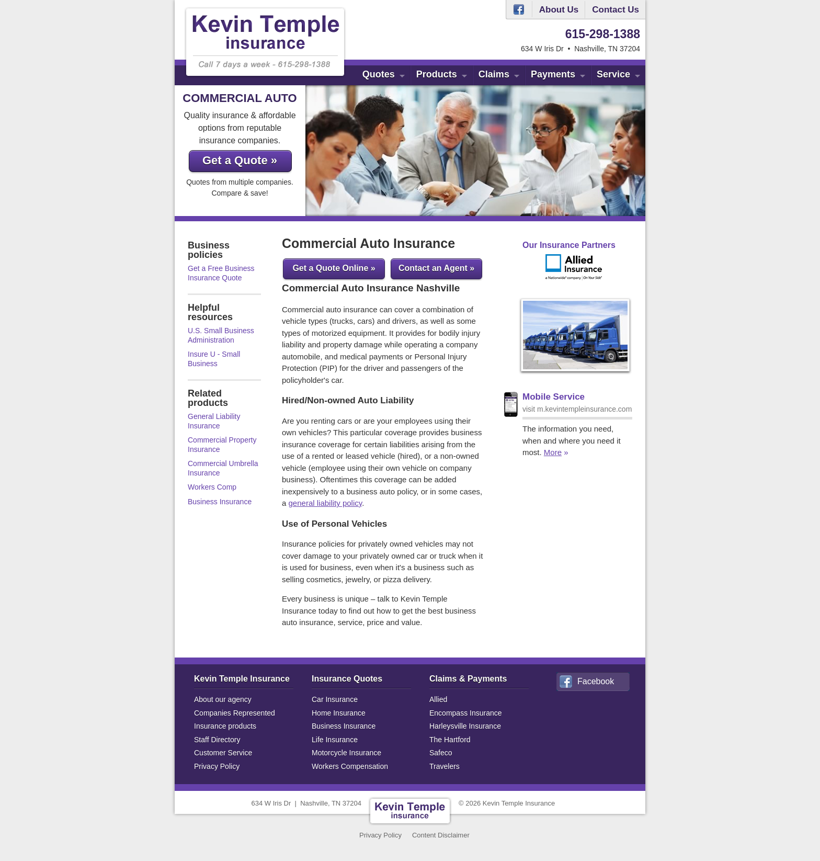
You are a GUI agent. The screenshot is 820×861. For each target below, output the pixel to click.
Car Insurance (335, 699)
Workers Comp (212, 487)
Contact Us (615, 10)
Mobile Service (553, 397)
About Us (559, 10)
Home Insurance (339, 713)
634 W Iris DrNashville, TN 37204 (307, 803)
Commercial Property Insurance (222, 445)
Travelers (444, 766)
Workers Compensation (350, 766)
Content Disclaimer (441, 835)
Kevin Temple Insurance (242, 678)
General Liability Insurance (214, 421)
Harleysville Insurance (465, 726)
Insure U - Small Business (214, 359)
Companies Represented (234, 713)
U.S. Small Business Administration (221, 335)
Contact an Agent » (436, 268)
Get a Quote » (239, 160)
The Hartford (450, 739)
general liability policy (325, 503)
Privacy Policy (217, 766)
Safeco (440, 753)
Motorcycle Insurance (346, 753)
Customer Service (223, 753)
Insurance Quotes (347, 678)
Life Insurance (335, 739)
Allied (438, 699)
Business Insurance (220, 501)
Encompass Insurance (465, 713)
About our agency (223, 699)
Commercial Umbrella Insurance (223, 468)
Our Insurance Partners (569, 245)
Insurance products (225, 726)
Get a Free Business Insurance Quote (221, 273)
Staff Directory (217, 739)
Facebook (519, 9)
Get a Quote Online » (333, 268)
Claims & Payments (468, 678)
